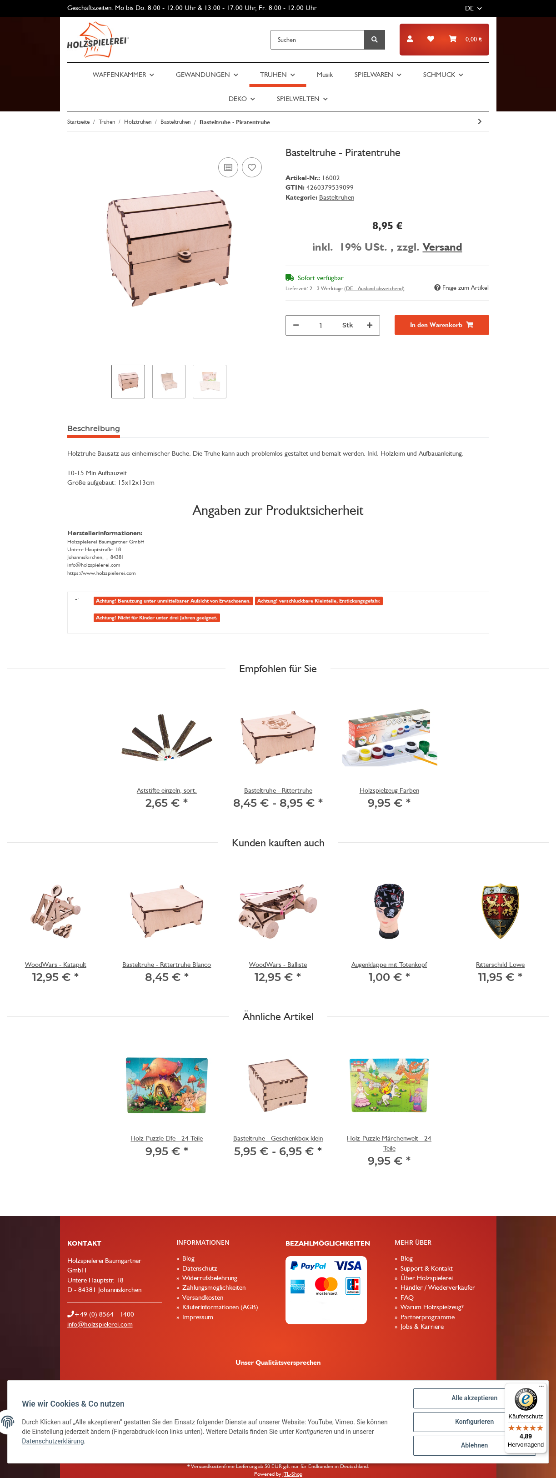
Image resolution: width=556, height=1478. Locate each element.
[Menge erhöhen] (370, 325)
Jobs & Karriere (421, 1326)
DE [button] (469, 8)
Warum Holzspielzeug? (431, 1307)
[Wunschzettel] (430, 39)
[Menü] (541, 1388)
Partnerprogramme (427, 1317)
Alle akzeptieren (474, 1398)
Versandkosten (201, 1297)
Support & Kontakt (426, 1268)
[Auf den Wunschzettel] (252, 167)
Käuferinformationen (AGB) (219, 1307)
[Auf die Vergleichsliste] (228, 167)
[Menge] (321, 325)
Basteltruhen (336, 197)
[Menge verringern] (296, 325)
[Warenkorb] (465, 39)
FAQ (406, 1297)
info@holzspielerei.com (100, 1324)
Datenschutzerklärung (53, 1441)
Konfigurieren (474, 1422)
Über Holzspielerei (426, 1278)
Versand (442, 246)
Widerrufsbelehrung (208, 1278)
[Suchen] (317, 40)
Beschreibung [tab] (93, 428)
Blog (187, 1258)
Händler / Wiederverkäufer (437, 1287)
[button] (410, 39)
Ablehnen (474, 1445)
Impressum (196, 1317)
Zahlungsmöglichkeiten (212, 1287)
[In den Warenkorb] (442, 325)
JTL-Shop (292, 1474)
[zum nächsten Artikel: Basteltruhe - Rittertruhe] (480, 121)
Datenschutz (198, 1268)
